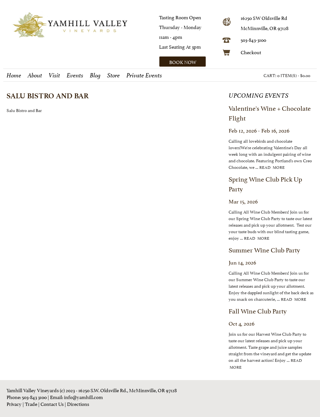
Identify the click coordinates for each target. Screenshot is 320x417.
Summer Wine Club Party (264, 249)
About (35, 75)
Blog (95, 75)
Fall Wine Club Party (258, 310)
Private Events (144, 75)
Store (113, 75)
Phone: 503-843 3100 (27, 396)
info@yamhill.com (83, 396)
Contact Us (52, 403)
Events (75, 75)
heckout (252, 52)
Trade (31, 403)
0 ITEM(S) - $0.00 (293, 75)
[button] (188, 61)
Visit (54, 75)
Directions (78, 403)
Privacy (14, 403)
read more (272, 167)
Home (14, 75)
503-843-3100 (253, 39)
